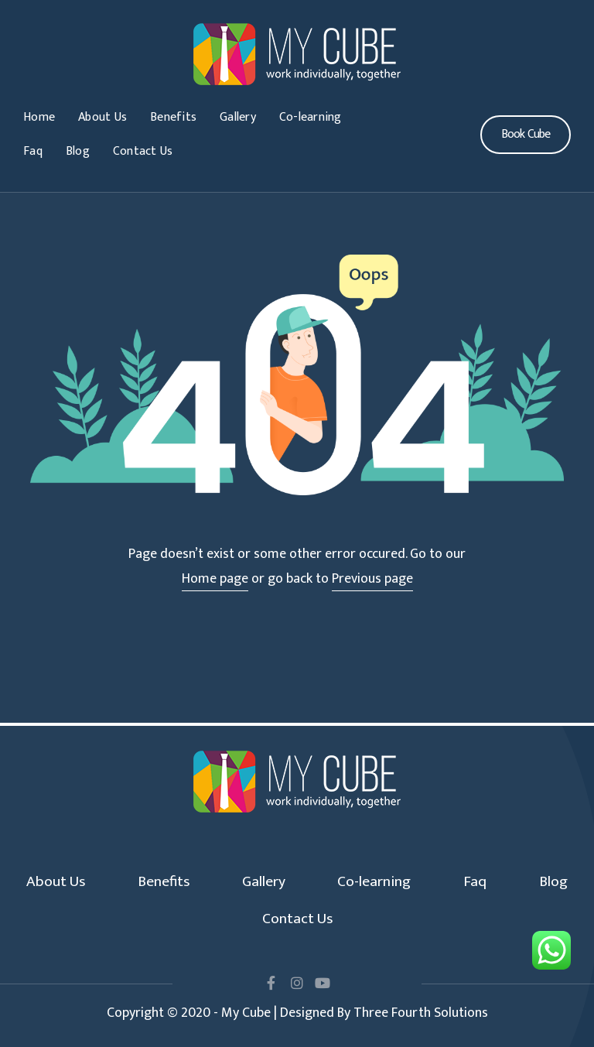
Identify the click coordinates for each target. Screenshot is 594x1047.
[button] (525, 134)
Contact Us (143, 151)
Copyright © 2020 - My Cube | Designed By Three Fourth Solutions (297, 1013)
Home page (215, 578)
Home (39, 117)
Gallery (238, 117)
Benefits (173, 117)
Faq (33, 151)
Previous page (372, 578)
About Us (102, 117)
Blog (78, 151)
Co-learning (310, 117)
